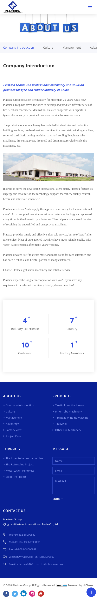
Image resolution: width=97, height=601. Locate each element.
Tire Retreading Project (20, 464)
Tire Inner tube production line (24, 458)
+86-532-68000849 (24, 534)
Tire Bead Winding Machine (71, 417)
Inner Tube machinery (68, 411)
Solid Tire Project (16, 477)
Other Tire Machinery (68, 430)
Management (72, 47)
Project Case (13, 436)
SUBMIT (58, 499)
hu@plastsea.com (52, 564)
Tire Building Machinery (69, 405)
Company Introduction (18, 47)
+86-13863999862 (29, 542)
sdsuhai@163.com (28, 564)
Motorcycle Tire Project (20, 470)
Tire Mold (61, 424)
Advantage (12, 424)
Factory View (13, 430)
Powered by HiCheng (80, 585)
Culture (48, 47)
